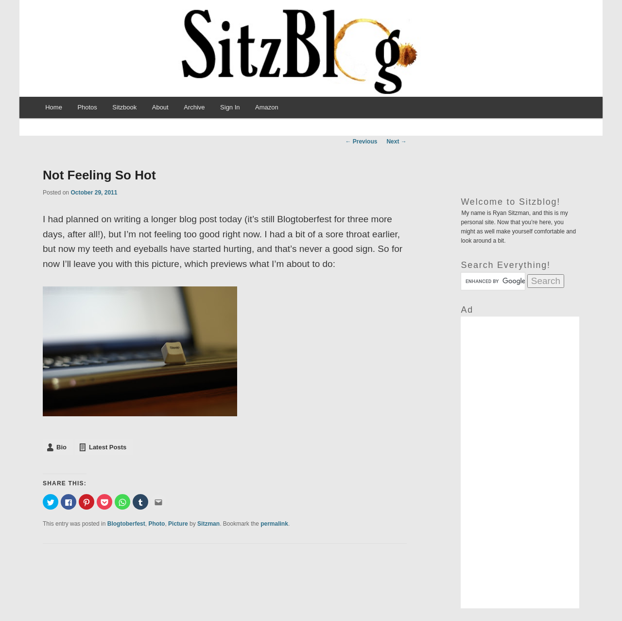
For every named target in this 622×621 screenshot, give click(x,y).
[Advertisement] (520, 462)
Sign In (230, 107)
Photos (87, 107)
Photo (156, 523)
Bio (61, 447)
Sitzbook (124, 107)
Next (396, 141)
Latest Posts (107, 447)
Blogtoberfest (126, 523)
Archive (194, 107)
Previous (361, 141)
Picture (178, 523)
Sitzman (208, 523)
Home (53, 107)
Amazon (266, 107)
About (160, 107)
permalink (274, 523)
